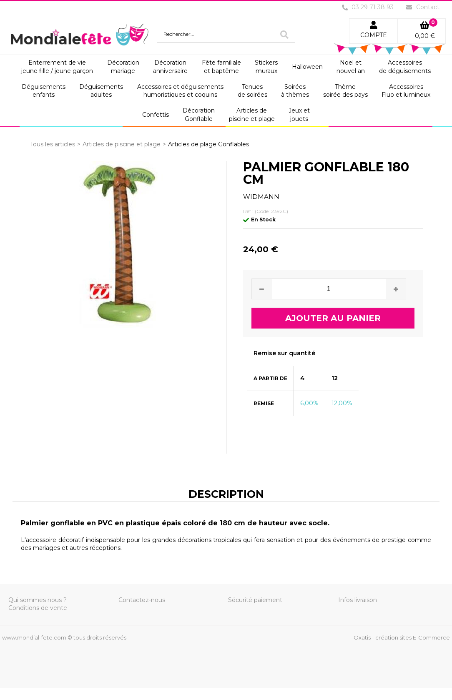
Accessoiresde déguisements (405, 67)
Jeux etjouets (299, 115)
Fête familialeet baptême (221, 67)
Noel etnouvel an (350, 67)
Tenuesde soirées (252, 91)
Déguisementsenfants (43, 91)
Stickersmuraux (266, 67)
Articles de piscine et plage (122, 144)
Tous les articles (52, 144)
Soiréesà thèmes (295, 91)
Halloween (307, 66)
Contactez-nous (141, 600)
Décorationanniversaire (170, 67)
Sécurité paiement (255, 600)
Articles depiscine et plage (252, 115)
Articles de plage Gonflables (208, 144)
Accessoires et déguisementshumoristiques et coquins (180, 91)
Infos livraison (357, 600)
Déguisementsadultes (101, 91)
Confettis (155, 114)
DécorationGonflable (199, 115)
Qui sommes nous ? (37, 600)
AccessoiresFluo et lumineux (406, 91)
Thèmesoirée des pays (345, 91)
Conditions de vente (37, 608)
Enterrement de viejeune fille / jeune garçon (57, 67)
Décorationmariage (123, 67)
